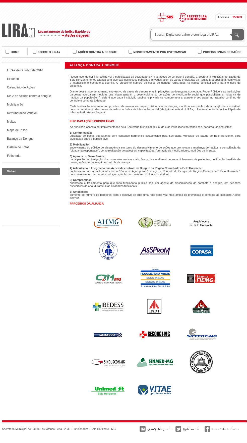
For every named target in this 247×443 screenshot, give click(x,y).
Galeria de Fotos (18, 147)
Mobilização (15, 104)
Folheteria (13, 156)
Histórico (13, 79)
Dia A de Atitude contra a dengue (29, 96)
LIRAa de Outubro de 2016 (25, 70)
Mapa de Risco (17, 130)
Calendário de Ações (21, 87)
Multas (11, 121)
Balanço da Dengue (20, 138)
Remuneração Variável (22, 113)
